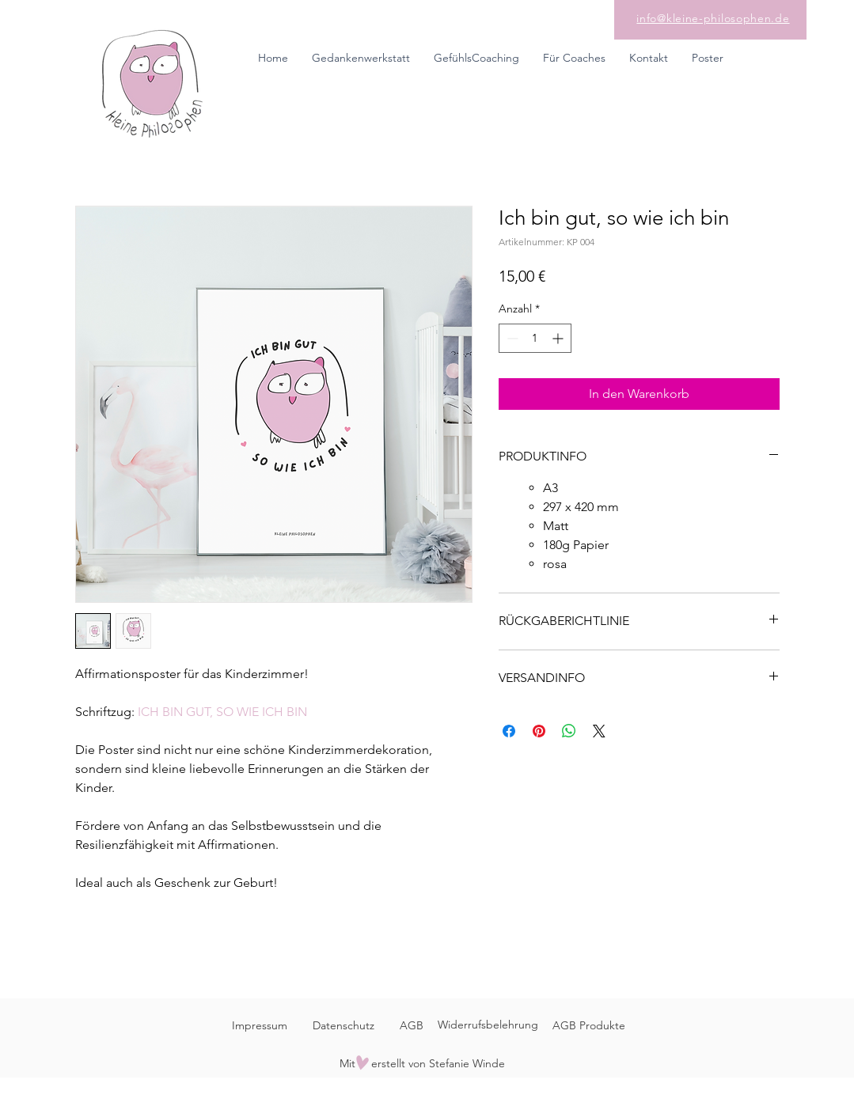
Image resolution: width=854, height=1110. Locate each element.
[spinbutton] (535, 338)
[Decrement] (511, 338)
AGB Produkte (588, 1025)
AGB (411, 1025)
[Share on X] (599, 731)
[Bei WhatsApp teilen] (569, 731)
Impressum (259, 1025)
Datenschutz (343, 1025)
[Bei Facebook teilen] (508, 731)
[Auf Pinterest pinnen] (538, 731)
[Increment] (559, 338)
